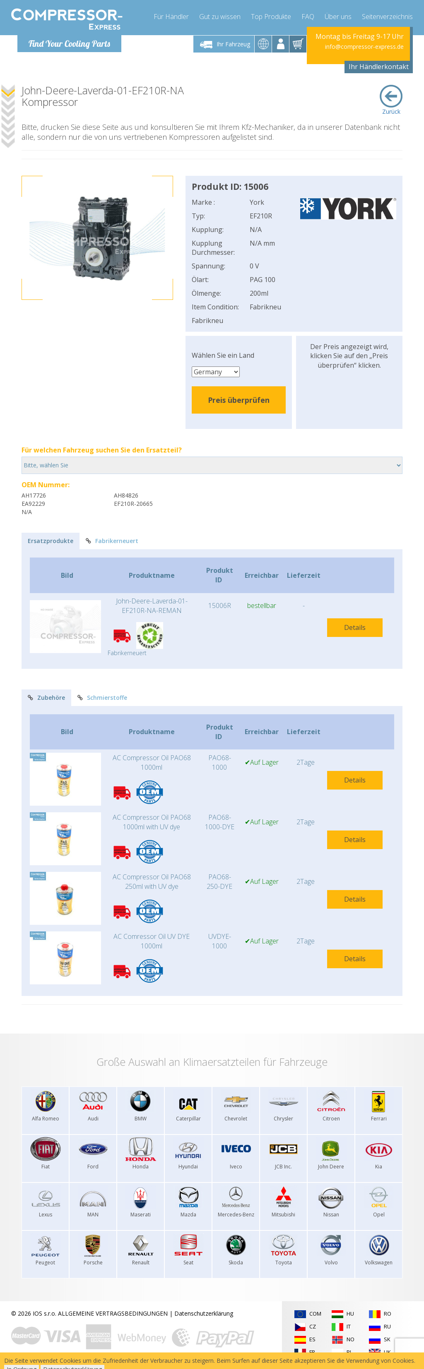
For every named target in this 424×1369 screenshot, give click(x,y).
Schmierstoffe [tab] (102, 697)
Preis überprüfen (239, 400)
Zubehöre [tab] (46, 697)
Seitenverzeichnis (387, 16)
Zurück (391, 100)
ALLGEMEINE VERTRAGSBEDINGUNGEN (113, 1313)
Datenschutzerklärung (203, 1313)
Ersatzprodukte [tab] (50, 541)
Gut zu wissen (220, 16)
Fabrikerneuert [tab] (112, 541)
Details (355, 627)
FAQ (307, 16)
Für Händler (171, 16)
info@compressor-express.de (364, 46)
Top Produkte (271, 16)
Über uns (338, 16)
